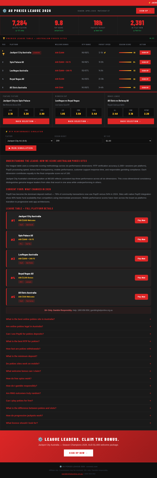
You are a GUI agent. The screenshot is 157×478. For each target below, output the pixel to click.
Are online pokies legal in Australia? (78, 326)
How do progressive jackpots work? (78, 415)
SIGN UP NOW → (78, 453)
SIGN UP (145, 52)
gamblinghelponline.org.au (72, 474)
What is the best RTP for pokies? (78, 341)
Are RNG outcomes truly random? (78, 393)
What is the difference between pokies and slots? (78, 408)
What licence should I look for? (78, 423)
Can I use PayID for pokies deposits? (78, 334)
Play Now (141, 220)
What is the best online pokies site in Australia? (78, 319)
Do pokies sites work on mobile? (78, 363)
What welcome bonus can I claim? (78, 371)
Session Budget (61, 136)
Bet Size (107, 136)
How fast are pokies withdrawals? (78, 348)
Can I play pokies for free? (78, 400)
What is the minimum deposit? (78, 356)
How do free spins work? (78, 378)
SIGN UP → (145, 10)
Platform (9, 136)
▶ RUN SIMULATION (21, 148)
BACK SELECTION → (26, 121)
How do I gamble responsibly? (78, 385)
